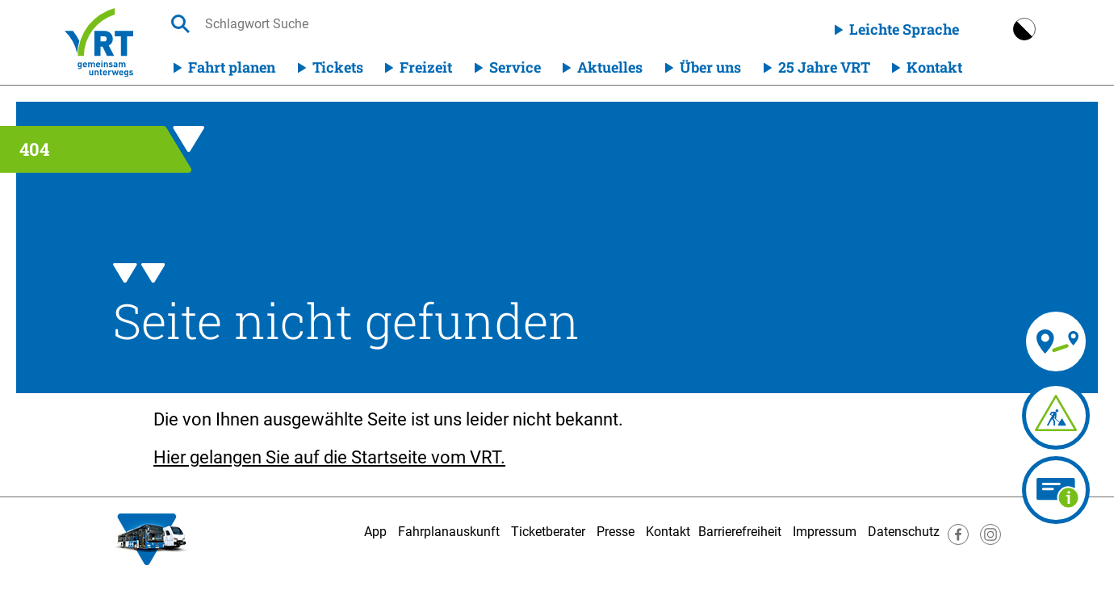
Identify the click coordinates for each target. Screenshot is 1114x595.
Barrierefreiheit (739, 531)
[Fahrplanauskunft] (994, 341)
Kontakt (934, 67)
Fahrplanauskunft (449, 531)
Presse (615, 531)
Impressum (824, 531)
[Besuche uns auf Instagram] (990, 540)
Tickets (337, 67)
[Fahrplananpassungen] (979, 416)
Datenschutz (904, 531)
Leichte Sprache (904, 29)
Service (515, 67)
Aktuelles (610, 67)
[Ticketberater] (1056, 490)
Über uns (710, 67)
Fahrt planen (231, 67)
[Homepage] (99, 42)
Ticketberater (548, 531)
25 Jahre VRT (824, 67)
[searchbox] (357, 24)
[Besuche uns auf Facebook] (958, 540)
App (375, 531)
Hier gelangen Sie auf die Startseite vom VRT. (329, 457)
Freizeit (426, 67)
